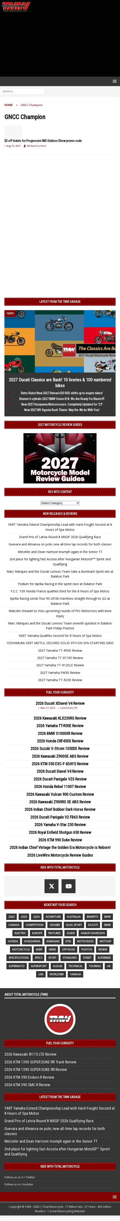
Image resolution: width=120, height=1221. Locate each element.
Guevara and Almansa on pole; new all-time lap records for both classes (60, 544)
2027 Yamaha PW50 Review (60, 672)
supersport (39, 966)
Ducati (93, 925)
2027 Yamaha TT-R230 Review (60, 680)
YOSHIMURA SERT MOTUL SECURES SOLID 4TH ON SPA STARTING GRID (60, 643)
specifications (19, 958)
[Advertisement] (60, 45)
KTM (68, 941)
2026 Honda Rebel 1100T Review (60, 786)
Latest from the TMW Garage (60, 301)
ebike (107, 925)
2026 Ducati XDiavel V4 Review (60, 703)
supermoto (17, 966)
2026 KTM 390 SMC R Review (27, 1084)
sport (52, 958)
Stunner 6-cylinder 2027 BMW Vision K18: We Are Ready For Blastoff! (61, 399)
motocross (85, 941)
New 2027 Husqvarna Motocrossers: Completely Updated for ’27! (61, 404)
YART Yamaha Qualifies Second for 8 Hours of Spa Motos (60, 636)
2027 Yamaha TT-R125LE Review (60, 665)
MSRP (39, 949)
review (102, 949)
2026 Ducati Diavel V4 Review (60, 771)
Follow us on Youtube (18, 1184)
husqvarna (32, 941)
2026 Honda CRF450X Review (60, 741)
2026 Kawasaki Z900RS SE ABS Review (60, 802)
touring (95, 966)
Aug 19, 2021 (13, 145)
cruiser (55, 925)
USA (40, 974)
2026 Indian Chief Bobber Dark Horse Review (60, 809)
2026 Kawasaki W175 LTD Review (30, 1054)
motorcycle (21, 949)
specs (38, 958)
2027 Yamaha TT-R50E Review (60, 650)
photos (86, 949)
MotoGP (105, 941)
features (54, 933)
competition (34, 925)
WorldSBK (57, 974)
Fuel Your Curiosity (60, 692)
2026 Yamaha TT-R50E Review (60, 725)
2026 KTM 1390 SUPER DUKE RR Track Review (40, 1062)
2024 (36, 917)
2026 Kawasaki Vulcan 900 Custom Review (60, 794)
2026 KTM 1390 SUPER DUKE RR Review (35, 1069)
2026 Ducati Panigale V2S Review (60, 779)
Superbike (104, 958)
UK (108, 966)
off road (68, 949)
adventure (53, 917)
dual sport (74, 925)
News (52, 949)
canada (13, 925)
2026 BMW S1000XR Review (60, 733)
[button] (114, 81)
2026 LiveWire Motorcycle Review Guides (60, 855)
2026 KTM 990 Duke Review (60, 840)
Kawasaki (52, 941)
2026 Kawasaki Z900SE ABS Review (60, 756)
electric (20, 933)
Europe (37, 933)
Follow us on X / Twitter (19, 1177)
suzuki (57, 966)
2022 (11, 917)
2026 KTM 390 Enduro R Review (29, 1077)
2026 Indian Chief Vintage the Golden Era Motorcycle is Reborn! (60, 847)
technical (75, 966)
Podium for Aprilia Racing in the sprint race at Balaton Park (60, 584)
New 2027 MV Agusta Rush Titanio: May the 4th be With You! (61, 410)
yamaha (75, 974)
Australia (74, 917)
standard (70, 958)
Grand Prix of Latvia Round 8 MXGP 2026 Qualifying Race (60, 537)
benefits (92, 917)
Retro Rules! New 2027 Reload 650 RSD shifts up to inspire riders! (62, 393)
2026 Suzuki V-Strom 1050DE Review (60, 748)
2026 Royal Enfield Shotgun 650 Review (60, 832)
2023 (24, 917)
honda (13, 941)
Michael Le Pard (36, 145)
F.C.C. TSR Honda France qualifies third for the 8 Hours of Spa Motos (60, 591)
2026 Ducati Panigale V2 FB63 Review (60, 817)
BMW (107, 917)
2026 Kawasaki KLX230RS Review (60, 718)
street (87, 958)
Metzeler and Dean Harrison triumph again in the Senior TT (60, 552)
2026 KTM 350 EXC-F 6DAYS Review (60, 763)
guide (71, 933)
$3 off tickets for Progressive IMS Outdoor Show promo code (43, 141)
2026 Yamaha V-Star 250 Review (60, 824)
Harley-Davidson (93, 933)
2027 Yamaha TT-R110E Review (60, 658)
